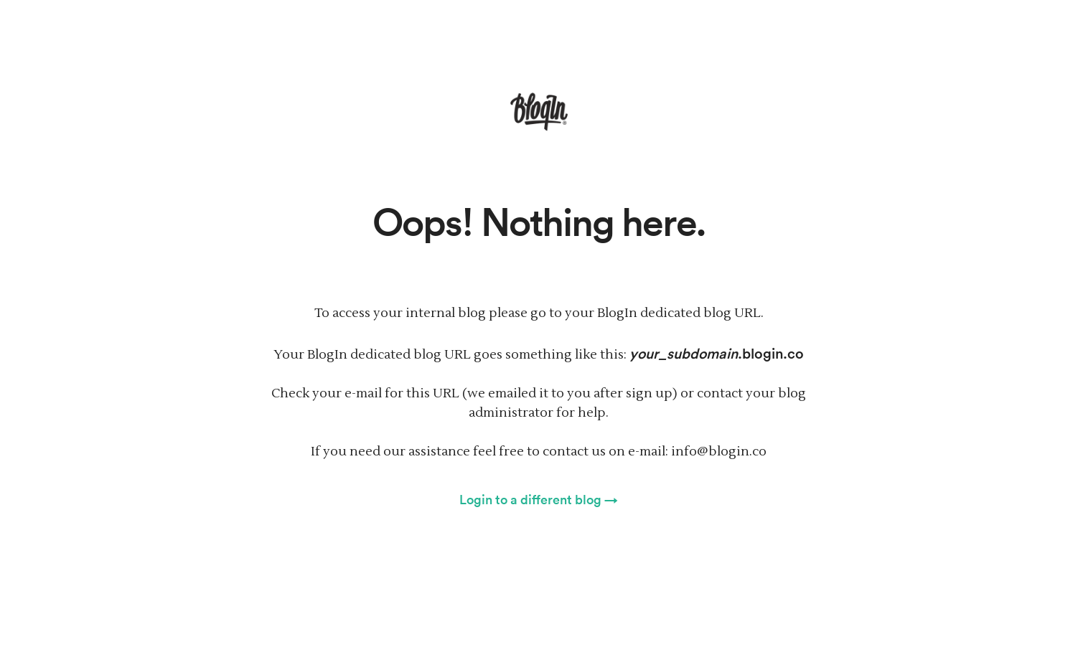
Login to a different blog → (538, 499)
